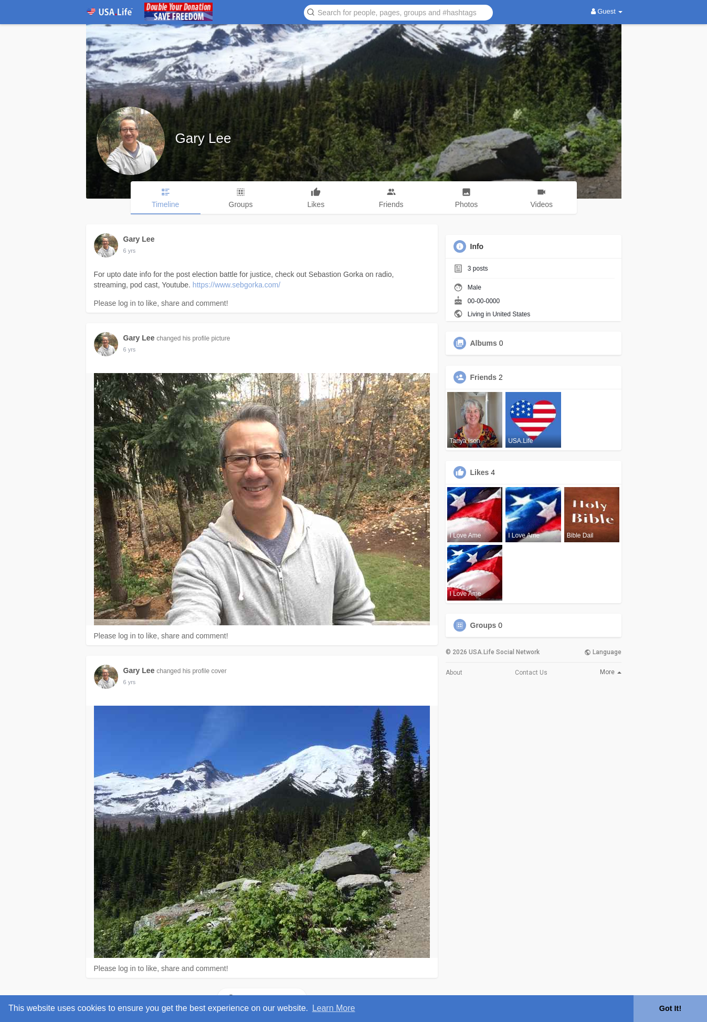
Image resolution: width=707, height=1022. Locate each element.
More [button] (610, 672)
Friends (483, 377)
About (454, 672)
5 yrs (129, 250)
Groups (483, 625)
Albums (483, 343)
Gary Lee (203, 138)
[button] (398, 11)
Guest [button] (607, 11)
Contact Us (531, 672)
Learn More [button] (333, 1008)
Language (602, 652)
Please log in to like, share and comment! (161, 303)
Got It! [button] (670, 1008)
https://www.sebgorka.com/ (236, 285)
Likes (479, 472)
